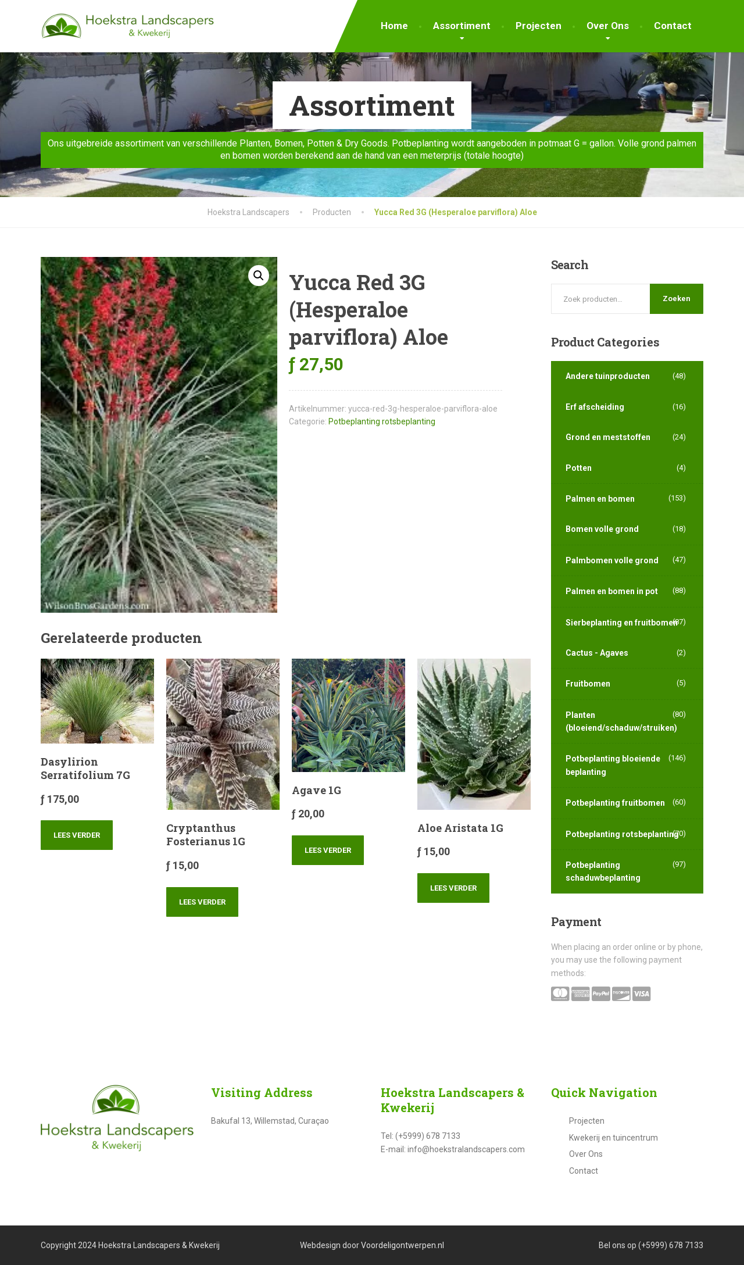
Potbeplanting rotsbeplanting (381, 421)
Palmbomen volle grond (612, 560)
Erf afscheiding (595, 407)
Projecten (538, 25)
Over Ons (607, 25)
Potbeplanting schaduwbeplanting (603, 871)
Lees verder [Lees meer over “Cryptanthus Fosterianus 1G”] (202, 902)
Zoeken (677, 298)
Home (394, 25)
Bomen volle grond (602, 529)
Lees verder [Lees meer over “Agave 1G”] (328, 850)
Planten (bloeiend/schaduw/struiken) (621, 721)
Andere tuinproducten (608, 376)
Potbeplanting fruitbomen (615, 802)
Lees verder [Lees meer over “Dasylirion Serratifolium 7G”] (76, 835)
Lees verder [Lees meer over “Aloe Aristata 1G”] (453, 888)
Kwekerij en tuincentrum (613, 1137)
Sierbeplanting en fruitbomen (622, 622)
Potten (579, 468)
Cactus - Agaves (597, 652)
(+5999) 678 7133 (670, 1245)
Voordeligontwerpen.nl (402, 1245)
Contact (673, 25)
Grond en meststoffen (608, 437)
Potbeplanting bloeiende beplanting (613, 765)
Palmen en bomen (600, 498)
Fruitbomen (588, 683)
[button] (258, 275)
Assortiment (462, 25)
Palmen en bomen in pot (612, 591)
